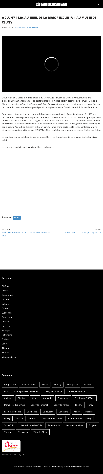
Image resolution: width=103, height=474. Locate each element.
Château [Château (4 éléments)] (8, 398)
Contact (46, 466)
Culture (5, 304)
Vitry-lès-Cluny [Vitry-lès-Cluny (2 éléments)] (40, 432)
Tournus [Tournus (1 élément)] (8, 432)
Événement (7, 312)
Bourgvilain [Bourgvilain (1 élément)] (72, 384)
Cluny (16, 218)
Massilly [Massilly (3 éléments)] (89, 411)
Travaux (6, 352)
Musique (6, 330)
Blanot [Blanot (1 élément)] (45, 384)
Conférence (7, 295)
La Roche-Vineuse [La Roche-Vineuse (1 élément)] (12, 411)
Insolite (5, 321)
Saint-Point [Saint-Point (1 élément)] (9, 425)
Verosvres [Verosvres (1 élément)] (23, 432)
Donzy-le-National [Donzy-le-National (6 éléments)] (39, 405)
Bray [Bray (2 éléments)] (6, 391)
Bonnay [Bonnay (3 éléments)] (57, 384)
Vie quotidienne (9, 357)
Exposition (7, 317)
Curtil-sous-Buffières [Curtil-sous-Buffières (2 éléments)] (84, 398)
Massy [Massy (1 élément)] (7, 418)
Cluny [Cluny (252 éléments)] (34, 398)
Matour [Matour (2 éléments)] (19, 418)
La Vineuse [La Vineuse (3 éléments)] (32, 411)
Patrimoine (33, 27)
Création (6, 299)
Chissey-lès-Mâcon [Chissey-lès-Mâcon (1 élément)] (76, 391)
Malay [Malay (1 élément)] (77, 411)
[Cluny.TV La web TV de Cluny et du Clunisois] (51, 4)
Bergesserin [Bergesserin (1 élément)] (10, 384)
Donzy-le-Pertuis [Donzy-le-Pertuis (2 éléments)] (61, 405)
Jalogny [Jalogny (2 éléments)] (78, 405)
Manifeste (57, 466)
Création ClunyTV (21, 27)
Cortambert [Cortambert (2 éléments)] (63, 398)
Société (5, 339)
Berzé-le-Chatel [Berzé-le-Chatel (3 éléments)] (28, 384)
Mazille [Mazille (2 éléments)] (32, 418)
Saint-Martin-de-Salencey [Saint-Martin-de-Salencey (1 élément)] (79, 418)
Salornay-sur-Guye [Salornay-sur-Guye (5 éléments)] (74, 425)
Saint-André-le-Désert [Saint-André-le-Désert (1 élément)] (51, 418)
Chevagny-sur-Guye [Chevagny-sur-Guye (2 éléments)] (53, 391)
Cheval (5, 290)
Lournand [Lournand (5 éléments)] (63, 411)
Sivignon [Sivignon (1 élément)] (93, 425)
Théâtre (5, 348)
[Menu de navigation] (98, 4)
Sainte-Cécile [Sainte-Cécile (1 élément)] (54, 425)
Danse (5, 308)
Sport (4, 343)
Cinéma (5, 286)
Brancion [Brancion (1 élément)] (88, 384)
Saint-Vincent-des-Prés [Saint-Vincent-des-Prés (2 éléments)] (31, 425)
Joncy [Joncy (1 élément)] (90, 405)
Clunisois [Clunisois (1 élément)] (22, 398)
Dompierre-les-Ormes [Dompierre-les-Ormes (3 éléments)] (14, 405)
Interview (6, 326)
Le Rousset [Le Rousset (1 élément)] (48, 411)
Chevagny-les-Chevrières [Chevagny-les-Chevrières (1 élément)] (26, 391)
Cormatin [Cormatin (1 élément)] (47, 398)
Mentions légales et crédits (76, 466)
